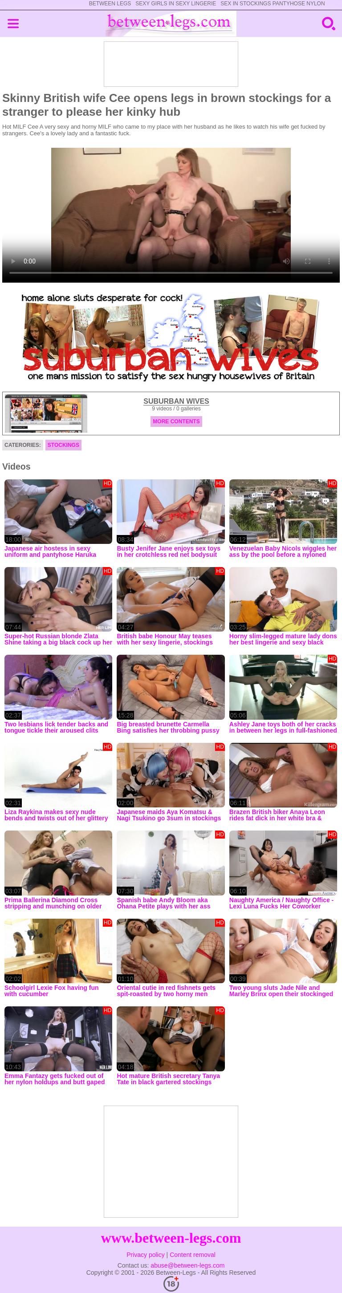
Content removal (193, 1254)
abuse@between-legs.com (187, 1265)
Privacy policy (145, 1254)
